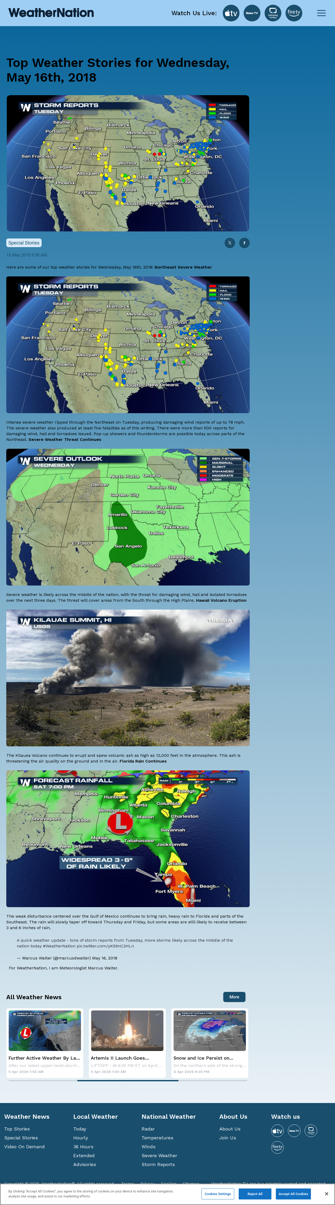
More (234, 996)
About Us (230, 1129)
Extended (84, 1155)
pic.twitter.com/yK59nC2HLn (105, 945)
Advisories (84, 1164)
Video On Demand (24, 1146)
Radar (148, 1129)
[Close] (326, 1194)
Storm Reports (158, 1164)
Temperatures (157, 1137)
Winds (148, 1146)
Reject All (255, 1194)
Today (79, 1129)
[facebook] (244, 243)
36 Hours (83, 1146)
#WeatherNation (59, 945)
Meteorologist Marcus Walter (88, 967)
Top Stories (17, 1129)
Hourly (80, 1137)
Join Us (227, 1137)
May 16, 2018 (104, 958)
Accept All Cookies (293, 1194)
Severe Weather (159, 1155)
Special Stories (21, 1137)
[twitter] (230, 243)
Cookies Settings (218, 1194)
